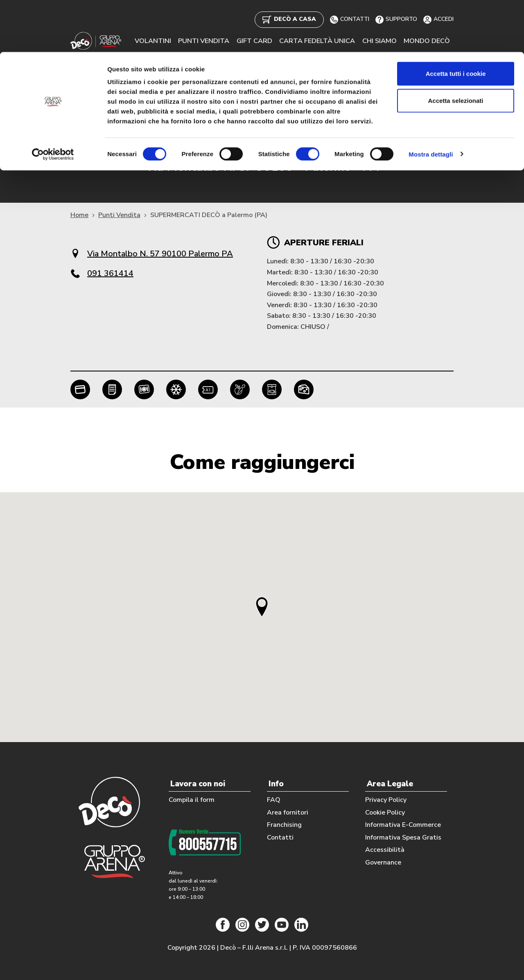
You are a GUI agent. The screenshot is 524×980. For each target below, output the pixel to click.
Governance (383, 862)
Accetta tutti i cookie (456, 21)
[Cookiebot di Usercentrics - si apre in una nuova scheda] (53, 102)
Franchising (284, 824)
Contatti (280, 837)
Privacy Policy (386, 799)
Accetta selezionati (455, 48)
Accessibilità (384, 849)
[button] (262, 606)
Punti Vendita (119, 215)
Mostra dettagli (431, 102)
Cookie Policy (385, 812)
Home (79, 215)
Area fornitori (287, 812)
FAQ (273, 799)
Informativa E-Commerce (403, 824)
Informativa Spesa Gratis (403, 837)
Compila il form (192, 799)
